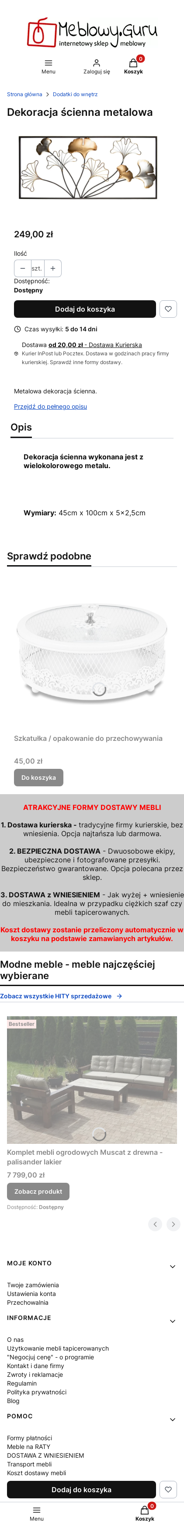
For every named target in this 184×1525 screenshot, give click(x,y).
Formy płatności (29, 1438)
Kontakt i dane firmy (35, 1365)
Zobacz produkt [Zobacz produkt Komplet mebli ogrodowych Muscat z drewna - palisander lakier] (38, 1191)
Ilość (20, 253)
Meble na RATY (28, 1446)
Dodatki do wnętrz (75, 94)
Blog (13, 1400)
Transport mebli (29, 1464)
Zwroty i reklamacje (35, 1374)
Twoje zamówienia (33, 1285)
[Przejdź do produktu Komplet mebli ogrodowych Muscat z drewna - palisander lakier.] (92, 1080)
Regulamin (22, 1383)
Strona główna (24, 94)
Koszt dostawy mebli (36, 1472)
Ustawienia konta (31, 1293)
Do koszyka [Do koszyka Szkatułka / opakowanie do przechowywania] (38, 777)
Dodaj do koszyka (85, 309)
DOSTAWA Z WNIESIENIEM (45, 1455)
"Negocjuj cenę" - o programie (50, 1357)
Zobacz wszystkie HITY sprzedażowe (61, 996)
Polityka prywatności (36, 1392)
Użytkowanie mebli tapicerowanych (58, 1348)
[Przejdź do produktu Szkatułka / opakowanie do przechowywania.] (92, 652)
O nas (15, 1339)
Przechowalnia (28, 1302)
